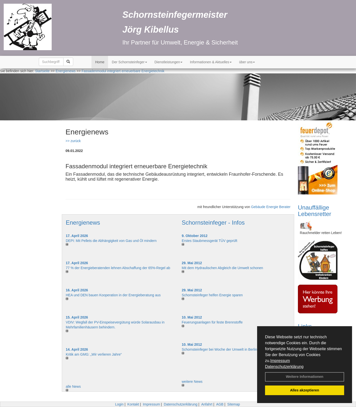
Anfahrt (206, 404)
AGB (219, 404)
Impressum (280, 361)
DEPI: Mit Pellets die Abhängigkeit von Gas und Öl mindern (113, 241)
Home (99, 62)
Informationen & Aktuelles (211, 62)
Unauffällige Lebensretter (314, 210)
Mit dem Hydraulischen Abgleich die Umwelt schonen (222, 268)
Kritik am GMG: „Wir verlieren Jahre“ (94, 354)
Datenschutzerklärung (284, 366)
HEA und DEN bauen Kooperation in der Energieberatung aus (113, 295)
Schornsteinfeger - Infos (213, 222)
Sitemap (233, 404)
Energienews (83, 222)
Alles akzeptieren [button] (304, 390)
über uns (247, 62)
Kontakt (133, 404)
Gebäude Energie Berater (270, 207)
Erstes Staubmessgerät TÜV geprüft (209, 241)
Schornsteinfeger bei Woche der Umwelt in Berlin (219, 349)
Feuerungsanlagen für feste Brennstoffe (212, 322)
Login (119, 404)
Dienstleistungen (169, 62)
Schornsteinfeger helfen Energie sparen (212, 295)
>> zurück (73, 141)
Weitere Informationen (304, 377)
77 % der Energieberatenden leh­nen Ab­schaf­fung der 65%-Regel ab (118, 268)
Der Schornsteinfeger (129, 62)
